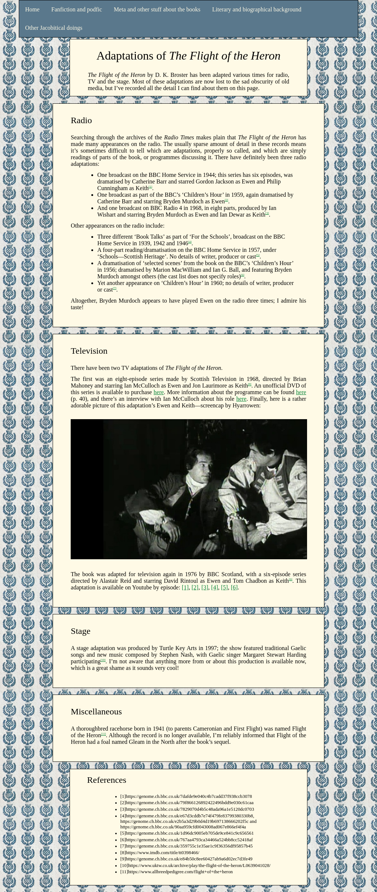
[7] (114, 288)
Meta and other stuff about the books (157, 9)
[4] (189, 241)
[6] (242, 274)
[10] (103, 660)
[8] (249, 384)
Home (32, 9)
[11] (103, 734)
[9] (290, 579)
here (159, 392)
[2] (226, 199)
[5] (258, 255)
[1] (150, 186)
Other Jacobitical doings (53, 28)
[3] (267, 213)
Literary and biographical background (256, 9)
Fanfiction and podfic (76, 9)
